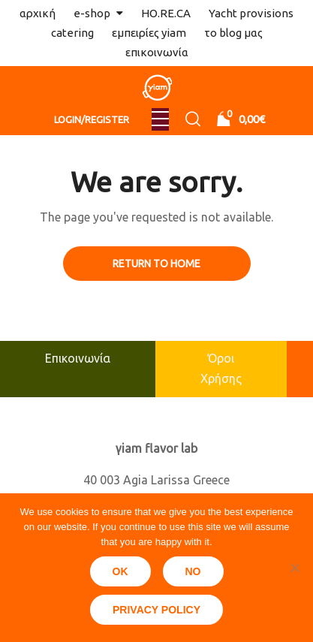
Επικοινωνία (77, 358)
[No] (294, 567)
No (193, 571)
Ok (120, 571)
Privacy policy (156, 610)
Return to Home (156, 264)
